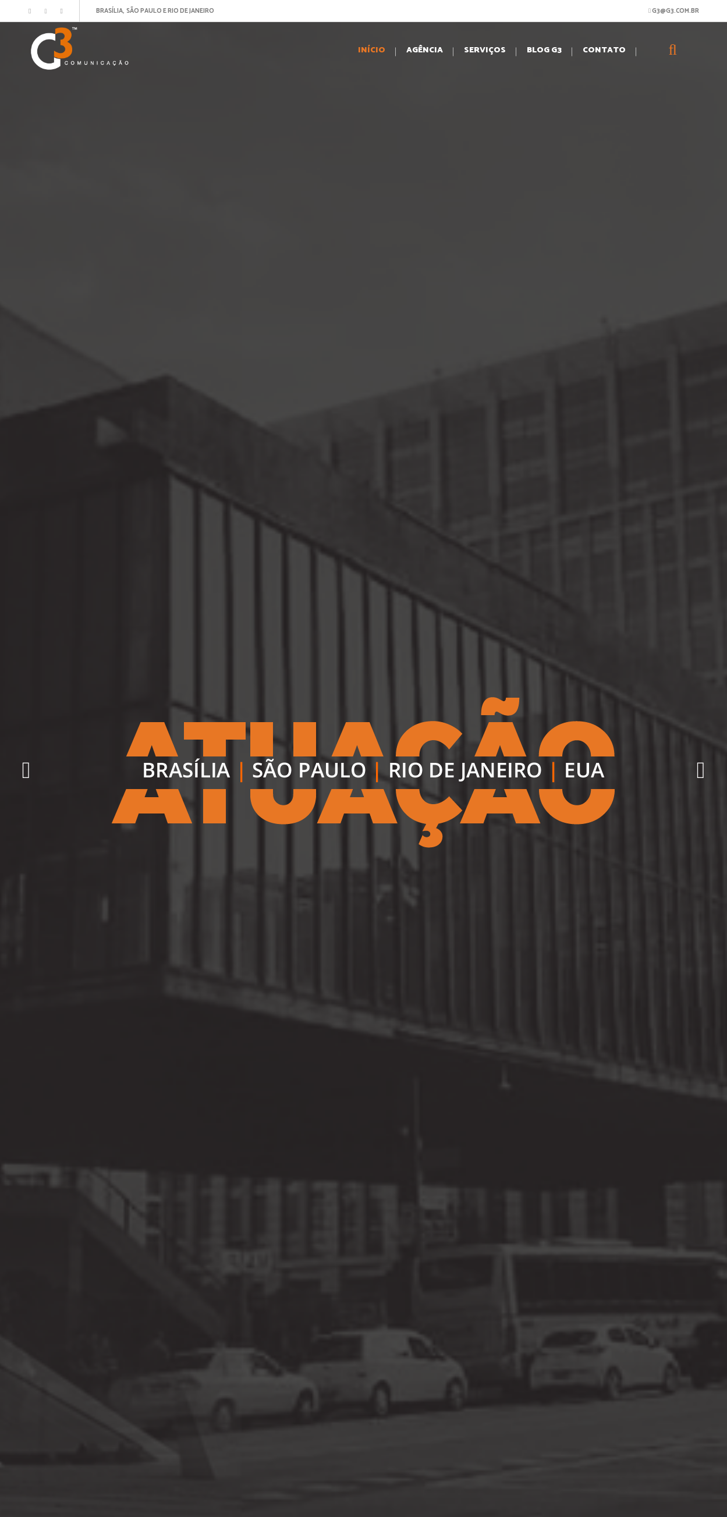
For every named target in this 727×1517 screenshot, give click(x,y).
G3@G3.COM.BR (673, 11)
